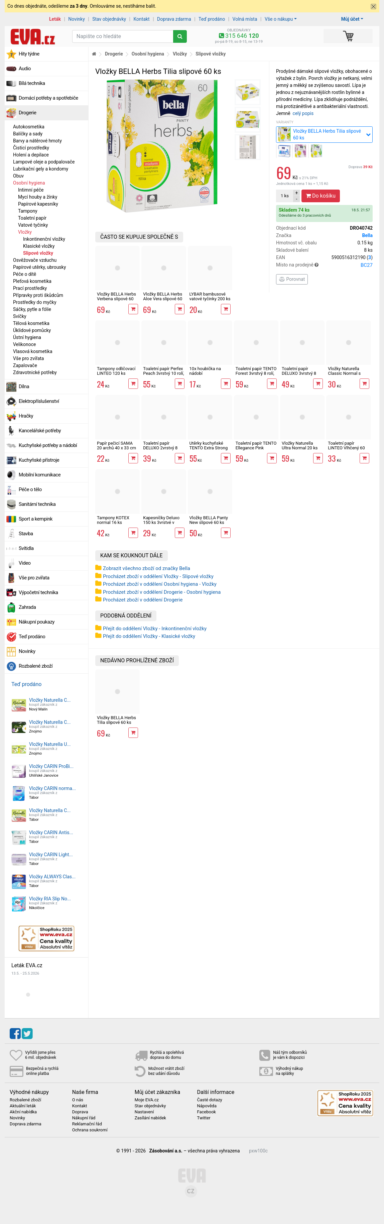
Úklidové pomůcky (32, 330)
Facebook (206, 1112)
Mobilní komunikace (39, 475)
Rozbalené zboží (35, 666)
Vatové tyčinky (33, 225)
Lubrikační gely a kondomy (40, 169)
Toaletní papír (32, 218)
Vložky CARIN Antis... (51, 832)
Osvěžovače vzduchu (34, 260)
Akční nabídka (23, 1112)
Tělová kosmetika (31, 323)
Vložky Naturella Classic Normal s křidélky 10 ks (344, 373)
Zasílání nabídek (150, 1118)
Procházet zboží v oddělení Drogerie (142, 600)
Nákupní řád (84, 1118)
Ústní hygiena (27, 337)
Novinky (76, 19)
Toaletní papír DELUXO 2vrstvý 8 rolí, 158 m (160, 448)
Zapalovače (25, 365)
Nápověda (206, 1106)
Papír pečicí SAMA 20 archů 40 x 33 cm (116, 445)
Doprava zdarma (174, 19)
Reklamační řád (87, 1124)
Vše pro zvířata (28, 358)
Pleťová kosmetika (32, 281)
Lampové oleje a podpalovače (44, 161)
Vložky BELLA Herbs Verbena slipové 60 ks (116, 299)
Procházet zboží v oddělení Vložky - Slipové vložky (158, 576)
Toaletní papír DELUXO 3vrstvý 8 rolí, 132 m (299, 373)
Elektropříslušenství (39, 401)
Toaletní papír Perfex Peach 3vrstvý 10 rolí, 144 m (163, 373)
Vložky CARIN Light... (51, 854)
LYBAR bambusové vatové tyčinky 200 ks (210, 296)
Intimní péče (31, 190)
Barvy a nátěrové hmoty (37, 140)
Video (25, 563)
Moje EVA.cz (147, 1100)
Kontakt (142, 19)
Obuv (18, 176)
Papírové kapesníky (38, 204)
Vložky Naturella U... (50, 744)
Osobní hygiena (29, 183)
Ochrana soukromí (90, 1130)
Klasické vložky (38, 246)
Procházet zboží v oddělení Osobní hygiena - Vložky (160, 584)
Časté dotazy (209, 1100)
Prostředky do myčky (34, 302)
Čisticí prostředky (31, 147)
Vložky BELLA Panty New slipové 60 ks (208, 520)
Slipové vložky (38, 253)
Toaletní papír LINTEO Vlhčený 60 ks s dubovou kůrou (346, 448)
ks (285, 195)
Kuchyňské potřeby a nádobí (48, 445)
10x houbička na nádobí (205, 371)
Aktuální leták (23, 1106)
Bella (367, 235)
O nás (77, 1100)
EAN (324, 257)
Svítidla (26, 548)
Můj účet (350, 19)
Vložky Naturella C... (50, 700)
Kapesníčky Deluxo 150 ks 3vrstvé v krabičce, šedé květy (162, 522)
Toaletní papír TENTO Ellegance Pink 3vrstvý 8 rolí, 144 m (256, 448)
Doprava (361, 167)
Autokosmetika (28, 126)
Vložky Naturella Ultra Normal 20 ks (299, 445)
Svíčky (19, 316)
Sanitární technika (37, 504)
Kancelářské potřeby (40, 431)
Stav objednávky (109, 19)
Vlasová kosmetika (32, 351)
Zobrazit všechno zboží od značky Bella (146, 568)
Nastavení (144, 1112)
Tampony (27, 211)
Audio (25, 69)
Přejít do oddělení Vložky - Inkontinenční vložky (155, 629)
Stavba (26, 534)
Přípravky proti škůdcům (38, 295)
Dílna (24, 386)
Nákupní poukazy (36, 622)
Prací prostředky (30, 288)
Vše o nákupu (279, 19)
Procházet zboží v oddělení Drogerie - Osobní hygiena (162, 592)
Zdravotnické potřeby (35, 372)
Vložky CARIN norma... (52, 788)
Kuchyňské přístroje (39, 460)
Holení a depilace (31, 154)
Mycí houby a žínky (37, 197)
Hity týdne (29, 54)
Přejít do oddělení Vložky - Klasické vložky (149, 636)
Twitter (203, 1118)
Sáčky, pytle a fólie (32, 309)
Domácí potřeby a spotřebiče (48, 98)
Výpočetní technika (38, 592)
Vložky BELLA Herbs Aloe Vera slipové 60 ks (162, 299)
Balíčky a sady (27, 133)
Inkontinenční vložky (44, 239)
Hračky (26, 416)
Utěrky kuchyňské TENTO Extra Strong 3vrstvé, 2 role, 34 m (208, 448)
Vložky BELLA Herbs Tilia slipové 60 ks (116, 720)
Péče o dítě (24, 274)
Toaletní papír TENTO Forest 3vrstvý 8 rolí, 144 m (256, 373)
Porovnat (292, 279)
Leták (55, 19)
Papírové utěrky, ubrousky (39, 267)
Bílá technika (32, 83)
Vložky (25, 232)
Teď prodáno (212, 19)
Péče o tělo (30, 489)
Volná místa (245, 19)
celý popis (303, 113)
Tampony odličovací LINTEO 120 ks (116, 371)
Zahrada (27, 607)
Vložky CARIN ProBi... (51, 766)
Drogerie (27, 113)
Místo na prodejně (324, 265)
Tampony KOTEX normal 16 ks (113, 520)
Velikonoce (24, 344)
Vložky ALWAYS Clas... (52, 876)
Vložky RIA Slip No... (50, 898)
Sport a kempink (35, 519)
